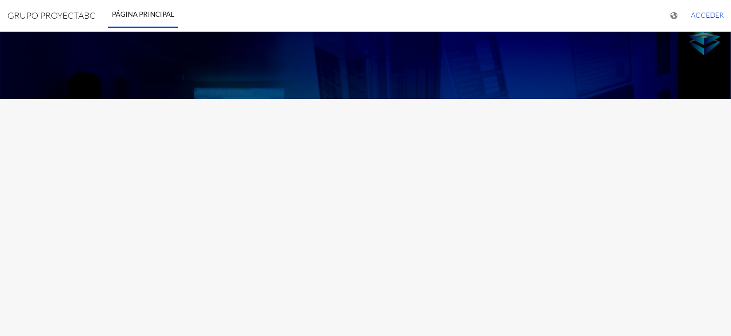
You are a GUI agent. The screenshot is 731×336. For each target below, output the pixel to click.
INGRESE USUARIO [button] (365, 223)
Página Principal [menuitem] (143, 14)
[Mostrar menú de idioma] (675, 15)
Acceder (707, 15)
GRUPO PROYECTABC (51, 15)
